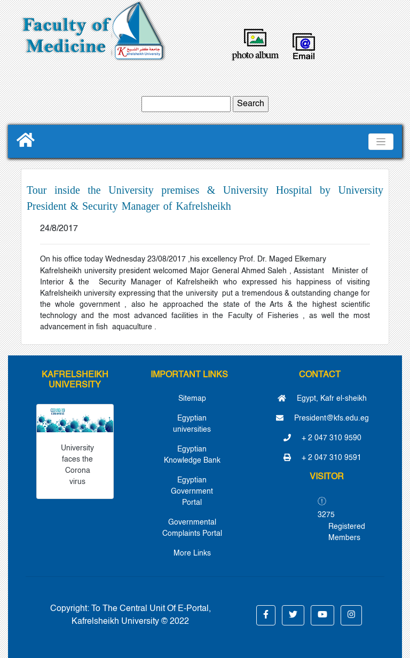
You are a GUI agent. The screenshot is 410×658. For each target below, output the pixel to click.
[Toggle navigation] (380, 141)
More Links (192, 553)
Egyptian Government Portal (192, 491)
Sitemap (192, 398)
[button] (265, 615)
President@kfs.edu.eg (322, 418)
